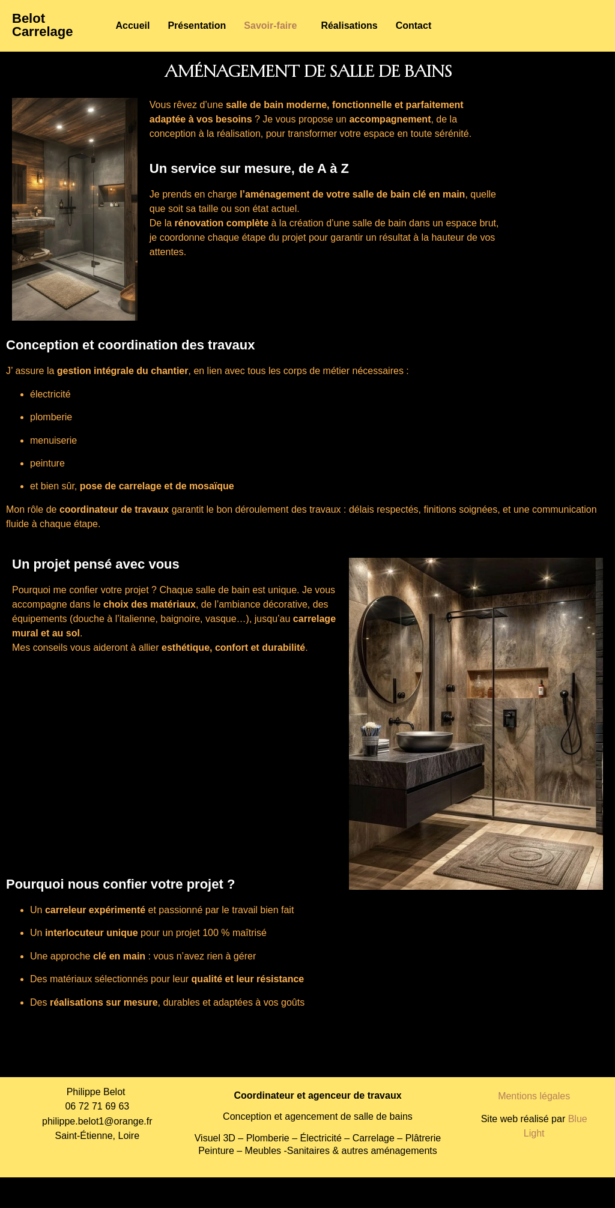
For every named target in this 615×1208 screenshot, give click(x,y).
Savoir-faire (270, 25)
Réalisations (349, 25)
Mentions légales (534, 1096)
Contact (414, 25)
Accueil (133, 25)
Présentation (197, 25)
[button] (273, 26)
